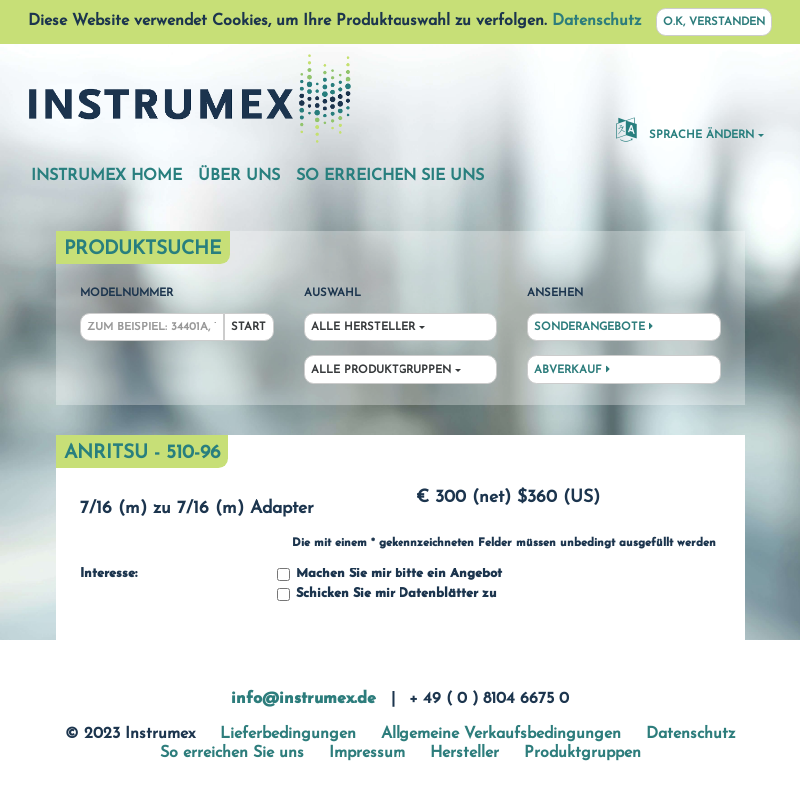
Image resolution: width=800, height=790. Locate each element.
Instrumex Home (106, 176)
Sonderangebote (593, 327)
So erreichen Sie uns (390, 176)
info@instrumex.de (303, 699)
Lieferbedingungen (288, 734)
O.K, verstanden (714, 22)
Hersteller (464, 753)
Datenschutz (596, 21)
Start (248, 327)
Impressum (367, 753)
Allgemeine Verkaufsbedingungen (501, 734)
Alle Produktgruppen (381, 370)
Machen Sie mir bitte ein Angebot (389, 574)
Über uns (239, 176)
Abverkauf (572, 370)
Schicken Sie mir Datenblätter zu (386, 594)
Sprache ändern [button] (685, 129)
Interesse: (108, 574)
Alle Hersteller (363, 327)
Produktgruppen (582, 753)
